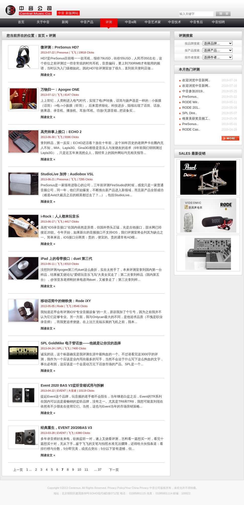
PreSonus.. (190, 96)
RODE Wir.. (190, 102)
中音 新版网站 (68, 13)
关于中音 (43, 22)
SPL (59, 348)
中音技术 (174, 22)
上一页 (18, 470)
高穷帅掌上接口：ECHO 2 (61, 132)
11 (86, 469)
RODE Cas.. (191, 129)
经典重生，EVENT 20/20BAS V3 (66, 428)
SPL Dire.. (189, 113)
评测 (109, 22)
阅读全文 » (48, 75)
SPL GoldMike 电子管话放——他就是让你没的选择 (81, 343)
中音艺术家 (153, 22)
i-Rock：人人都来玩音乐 (60, 216)
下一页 (114, 470)
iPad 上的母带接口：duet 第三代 (66, 259)
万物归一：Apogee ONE (60, 90)
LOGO (28, 10)
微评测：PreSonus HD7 (60, 47)
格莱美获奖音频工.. (196, 118)
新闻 (65, 22)
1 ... (29, 469)
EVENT (61, 390)
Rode (60, 306)
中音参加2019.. (193, 91)
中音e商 (130, 22)
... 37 (98, 469)
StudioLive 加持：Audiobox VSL (67, 174)
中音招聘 (218, 22)
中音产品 (86, 22)
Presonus (62, 52)
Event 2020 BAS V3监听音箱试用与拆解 (72, 385)
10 (79, 469)
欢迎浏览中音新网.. (196, 80)
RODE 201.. (191, 107)
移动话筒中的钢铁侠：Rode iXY (66, 301)
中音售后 (196, 22)
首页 (21, 22)
